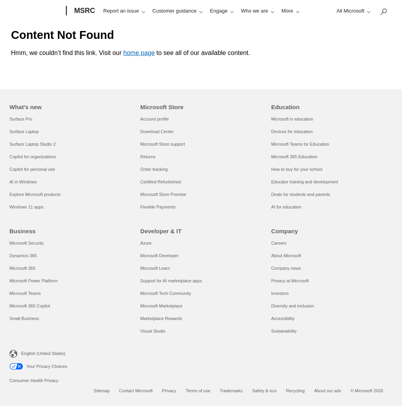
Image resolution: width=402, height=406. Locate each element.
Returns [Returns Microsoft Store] (147, 156)
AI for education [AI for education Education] (286, 207)
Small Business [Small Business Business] (24, 318)
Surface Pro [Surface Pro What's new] (20, 119)
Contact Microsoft (136, 390)
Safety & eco (264, 390)
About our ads (327, 390)
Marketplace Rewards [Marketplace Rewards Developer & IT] (161, 318)
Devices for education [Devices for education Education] (292, 131)
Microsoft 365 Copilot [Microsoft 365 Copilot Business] (29, 306)
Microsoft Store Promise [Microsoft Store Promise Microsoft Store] (163, 194)
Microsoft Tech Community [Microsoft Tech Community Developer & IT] (165, 293)
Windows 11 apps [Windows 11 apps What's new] (26, 207)
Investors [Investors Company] (280, 293)
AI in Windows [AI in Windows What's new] (23, 181)
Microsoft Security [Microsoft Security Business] (26, 243)
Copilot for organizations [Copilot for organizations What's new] (32, 156)
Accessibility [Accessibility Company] (283, 318)
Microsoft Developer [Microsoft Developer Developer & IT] (159, 255)
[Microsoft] (36, 11)
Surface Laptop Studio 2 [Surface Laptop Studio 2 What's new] (32, 144)
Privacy (169, 390)
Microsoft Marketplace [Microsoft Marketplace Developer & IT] (161, 306)
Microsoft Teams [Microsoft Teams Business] (25, 293)
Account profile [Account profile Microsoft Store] (154, 119)
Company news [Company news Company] (286, 268)
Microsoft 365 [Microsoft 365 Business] (22, 268)
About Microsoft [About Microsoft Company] (286, 255)
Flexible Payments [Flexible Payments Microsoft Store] (157, 207)
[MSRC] (83, 11)
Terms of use (198, 390)
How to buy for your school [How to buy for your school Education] (296, 169)
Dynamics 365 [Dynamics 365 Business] (23, 255)
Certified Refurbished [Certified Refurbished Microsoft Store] (160, 181)
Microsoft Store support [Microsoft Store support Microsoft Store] (162, 144)
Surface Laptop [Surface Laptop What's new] (24, 131)
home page (139, 52)
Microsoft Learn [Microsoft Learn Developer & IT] (155, 268)
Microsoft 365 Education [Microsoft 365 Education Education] (294, 156)
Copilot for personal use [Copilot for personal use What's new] (32, 169)
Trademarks (231, 390)
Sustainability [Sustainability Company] (284, 331)
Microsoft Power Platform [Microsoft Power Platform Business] (33, 280)
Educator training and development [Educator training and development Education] (304, 181)
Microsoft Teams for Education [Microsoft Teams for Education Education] (300, 144)
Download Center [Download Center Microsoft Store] (157, 131)
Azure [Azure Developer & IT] (146, 243)
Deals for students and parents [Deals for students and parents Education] (300, 194)
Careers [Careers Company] (279, 243)
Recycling (295, 390)
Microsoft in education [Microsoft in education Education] (292, 119)
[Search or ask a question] (106, 10)
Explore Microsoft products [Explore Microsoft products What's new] (34, 194)
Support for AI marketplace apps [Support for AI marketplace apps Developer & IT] (171, 280)
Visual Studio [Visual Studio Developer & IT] (152, 331)
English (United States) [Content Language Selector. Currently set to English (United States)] (43, 353)
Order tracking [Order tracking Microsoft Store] (154, 169)
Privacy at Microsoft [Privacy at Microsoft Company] (290, 280)
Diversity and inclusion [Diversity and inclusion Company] (292, 306)
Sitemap (102, 390)
